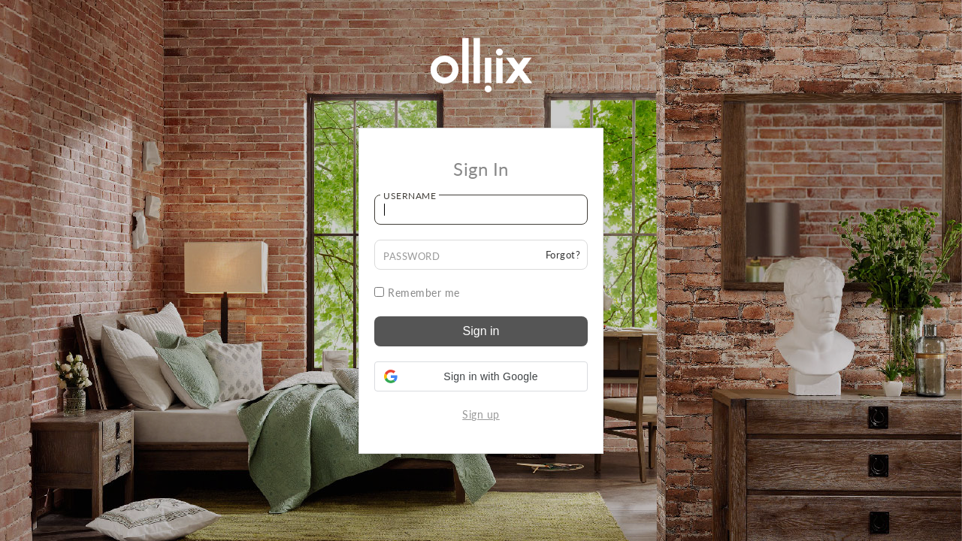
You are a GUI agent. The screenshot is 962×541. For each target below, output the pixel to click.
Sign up (481, 414)
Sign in (481, 331)
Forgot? (563, 255)
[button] (481, 376)
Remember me (417, 292)
